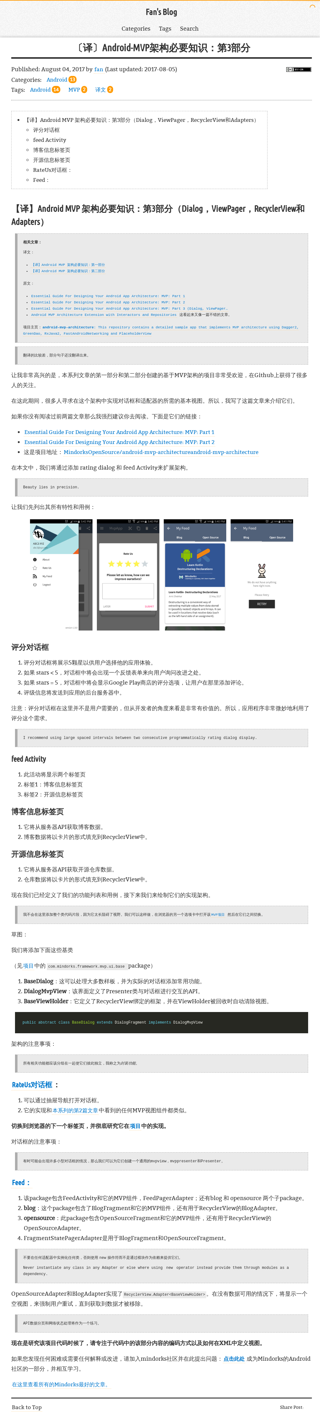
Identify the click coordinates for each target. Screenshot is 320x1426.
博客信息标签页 (51, 149)
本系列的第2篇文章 (75, 1110)
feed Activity (49, 139)
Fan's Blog (161, 12)
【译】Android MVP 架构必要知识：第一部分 (68, 264)
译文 (104, 89)
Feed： (41, 179)
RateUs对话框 (32, 1084)
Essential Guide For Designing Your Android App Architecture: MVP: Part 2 (108, 302)
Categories (136, 28)
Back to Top (27, 1407)
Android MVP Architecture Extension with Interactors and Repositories (104, 314)
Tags (165, 28)
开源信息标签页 (51, 159)
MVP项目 (218, 914)
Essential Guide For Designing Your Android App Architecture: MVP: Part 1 (108, 296)
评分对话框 (46, 129)
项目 (28, 965)
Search (189, 28)
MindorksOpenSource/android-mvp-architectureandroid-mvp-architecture (161, 452)
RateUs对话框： (52, 169)
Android (62, 79)
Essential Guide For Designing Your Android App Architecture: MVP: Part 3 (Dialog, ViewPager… (129, 308)
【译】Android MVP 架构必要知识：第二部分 (68, 271)
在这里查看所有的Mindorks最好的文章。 (61, 1384)
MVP (77, 89)
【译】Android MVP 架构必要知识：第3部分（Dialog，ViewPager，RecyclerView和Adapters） (141, 119)
